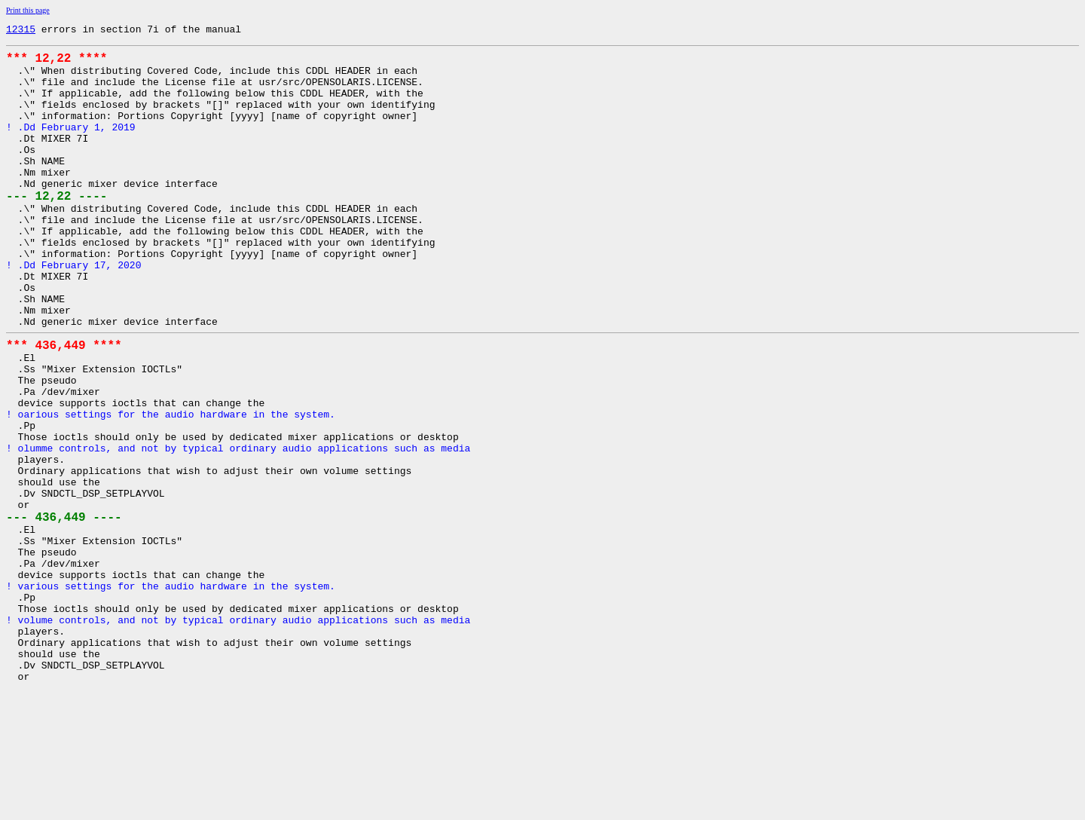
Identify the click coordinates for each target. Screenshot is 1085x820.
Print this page (28, 10)
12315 (20, 31)
